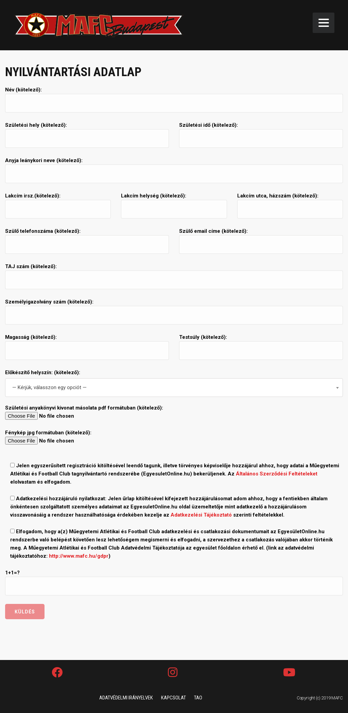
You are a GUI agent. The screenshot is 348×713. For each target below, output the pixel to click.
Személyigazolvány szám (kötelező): (174, 312)
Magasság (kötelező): (87, 347)
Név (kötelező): (174, 99)
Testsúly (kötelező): (261, 347)
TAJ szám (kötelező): (174, 276)
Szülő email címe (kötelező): (261, 241)
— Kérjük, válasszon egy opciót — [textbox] (49, 387)
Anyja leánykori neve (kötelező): (174, 170)
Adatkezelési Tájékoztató (201, 515)
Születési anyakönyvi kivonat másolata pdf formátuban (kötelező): (174, 412)
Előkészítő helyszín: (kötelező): (42, 372)
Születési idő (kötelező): (261, 135)
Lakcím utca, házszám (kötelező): (290, 206)
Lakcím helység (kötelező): (174, 206)
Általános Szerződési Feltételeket (276, 474)
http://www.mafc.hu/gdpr (78, 556)
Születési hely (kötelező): (87, 135)
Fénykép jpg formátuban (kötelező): (174, 437)
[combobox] (174, 387)
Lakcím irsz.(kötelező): (58, 206)
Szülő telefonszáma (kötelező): (87, 241)
